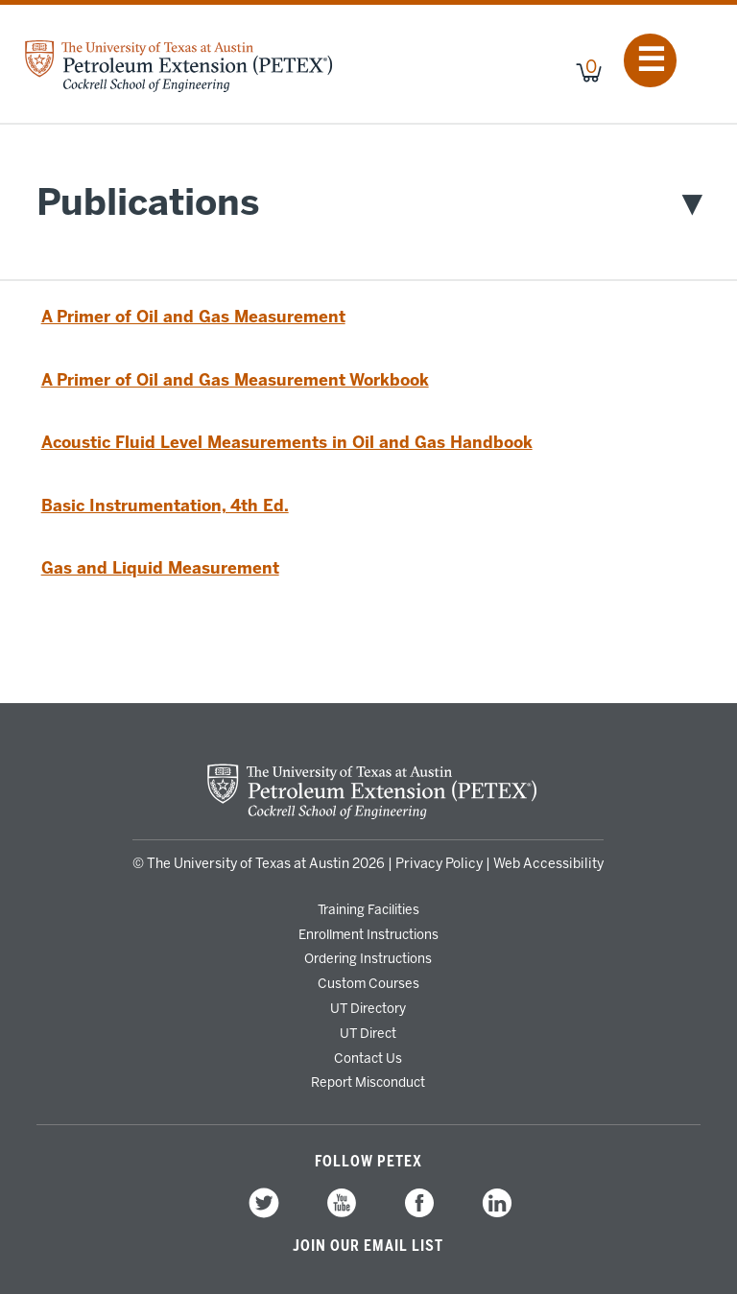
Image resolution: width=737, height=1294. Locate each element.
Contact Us (368, 1058)
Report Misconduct (368, 1082)
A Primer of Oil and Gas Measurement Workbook (235, 379)
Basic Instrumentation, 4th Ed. (165, 505)
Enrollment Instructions (368, 934)
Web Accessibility (548, 864)
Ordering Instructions (368, 958)
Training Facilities (368, 909)
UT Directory (368, 1008)
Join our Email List (368, 1246)
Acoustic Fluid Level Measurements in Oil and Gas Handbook (287, 442)
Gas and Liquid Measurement (160, 567)
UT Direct (368, 1033)
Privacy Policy (439, 864)
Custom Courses (368, 983)
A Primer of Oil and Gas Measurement (193, 316)
